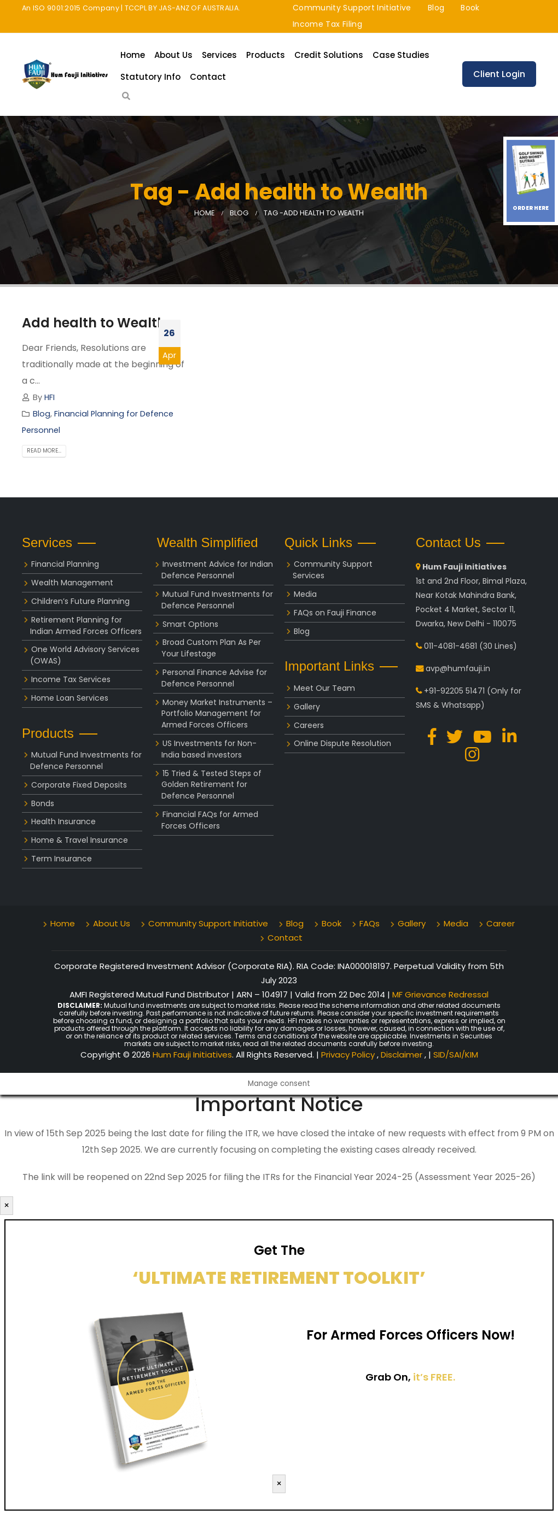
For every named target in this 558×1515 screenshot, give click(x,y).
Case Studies (401, 55)
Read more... (44, 451)
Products (265, 55)
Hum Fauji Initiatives (192, 1054)
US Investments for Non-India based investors (209, 749)
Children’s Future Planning (80, 601)
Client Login (499, 74)
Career (500, 923)
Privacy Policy (349, 1054)
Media (305, 594)
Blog (436, 7)
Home (132, 55)
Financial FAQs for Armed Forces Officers (209, 820)
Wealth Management (72, 582)
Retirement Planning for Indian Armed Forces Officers (86, 625)
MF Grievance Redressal (440, 994)
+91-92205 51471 (454, 690)
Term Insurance (61, 858)
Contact (208, 77)
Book (470, 7)
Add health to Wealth (94, 323)
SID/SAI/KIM (455, 1054)
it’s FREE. (434, 1377)
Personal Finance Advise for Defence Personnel (214, 678)
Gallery (307, 706)
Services (219, 55)
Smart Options (190, 624)
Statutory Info (150, 77)
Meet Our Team (324, 688)
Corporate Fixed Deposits (79, 784)
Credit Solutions (328, 55)
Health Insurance (63, 821)
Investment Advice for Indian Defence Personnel (217, 570)
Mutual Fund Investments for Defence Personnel (86, 760)
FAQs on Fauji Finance (335, 612)
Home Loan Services (69, 697)
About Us (173, 55)
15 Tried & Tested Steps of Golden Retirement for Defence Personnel (211, 785)
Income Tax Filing (327, 24)
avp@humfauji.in (458, 668)
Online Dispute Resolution (342, 743)
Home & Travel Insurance (79, 840)
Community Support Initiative (352, 7)
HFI (49, 397)
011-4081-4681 (450, 646)
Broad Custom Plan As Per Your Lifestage (211, 648)
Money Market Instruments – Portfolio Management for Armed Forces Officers (216, 714)
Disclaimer (403, 1054)
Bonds (42, 803)
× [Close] (6, 1205)
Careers (309, 725)
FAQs (369, 923)
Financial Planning (65, 564)
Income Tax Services (71, 679)
